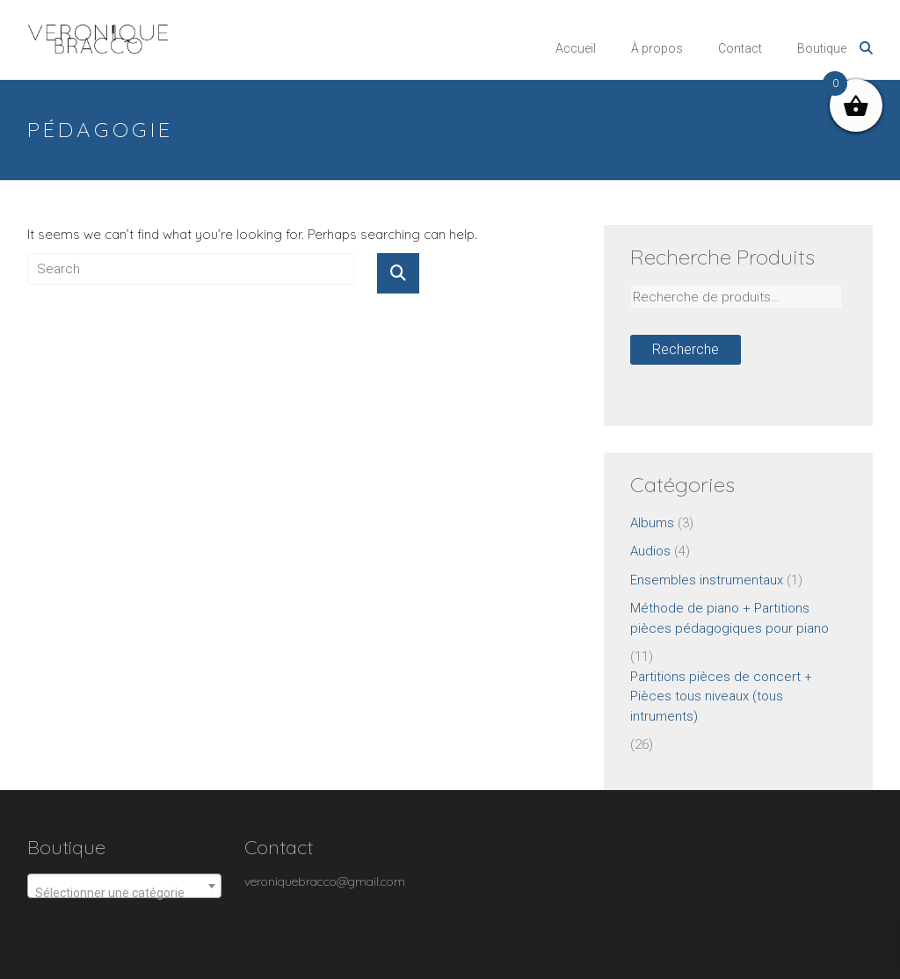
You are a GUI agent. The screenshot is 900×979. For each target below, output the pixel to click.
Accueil (575, 48)
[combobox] (124, 886)
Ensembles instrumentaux (706, 580)
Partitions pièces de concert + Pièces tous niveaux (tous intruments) (721, 696)
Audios (650, 551)
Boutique (821, 48)
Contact (740, 48)
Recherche (685, 349)
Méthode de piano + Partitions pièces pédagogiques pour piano (729, 618)
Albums (652, 523)
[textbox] (124, 892)
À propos (657, 48)
